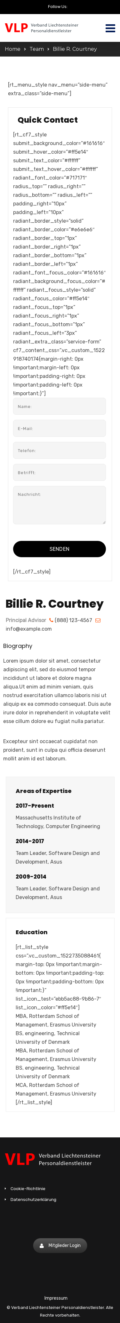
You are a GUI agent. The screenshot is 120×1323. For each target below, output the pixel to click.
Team (36, 49)
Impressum (56, 1298)
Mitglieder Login (60, 1245)
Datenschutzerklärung (33, 1199)
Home (12, 49)
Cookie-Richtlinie (28, 1188)
